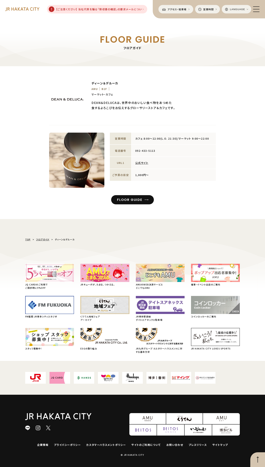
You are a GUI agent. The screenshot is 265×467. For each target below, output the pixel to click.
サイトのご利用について (146, 445)
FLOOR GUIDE (129, 199)
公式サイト (141, 163)
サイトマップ (220, 445)
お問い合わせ (174, 445)
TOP (28, 239)
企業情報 (43, 445)
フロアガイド (42, 239)
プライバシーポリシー (67, 445)
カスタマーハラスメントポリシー (106, 445)
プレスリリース (198, 445)
